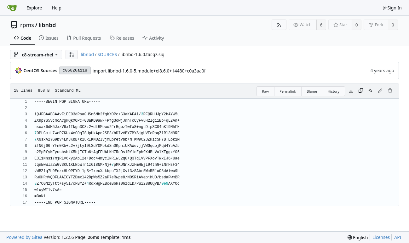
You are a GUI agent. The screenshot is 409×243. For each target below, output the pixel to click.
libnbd (47, 25)
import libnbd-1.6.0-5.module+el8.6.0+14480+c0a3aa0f (149, 71)
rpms (27, 25)
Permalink (287, 91)
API (397, 237)
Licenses (381, 237)
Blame (312, 91)
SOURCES (107, 54)
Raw (265, 91)
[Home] (12, 8)
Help (56, 8)
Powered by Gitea (24, 237)
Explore (34, 8)
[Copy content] (361, 91)
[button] (72, 54)
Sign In (392, 8)
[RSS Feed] (279, 25)
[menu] (358, 237)
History (333, 91)
